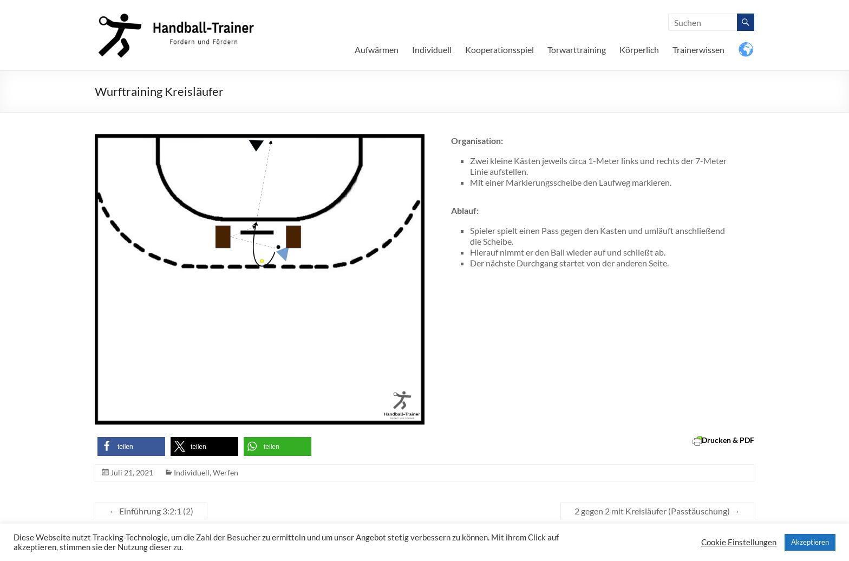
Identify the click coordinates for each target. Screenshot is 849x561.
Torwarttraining (576, 49)
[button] (131, 446)
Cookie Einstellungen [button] (738, 542)
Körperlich (639, 49)
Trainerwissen (698, 49)
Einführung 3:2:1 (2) (151, 511)
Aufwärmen (377, 49)
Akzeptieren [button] (810, 542)
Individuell (432, 49)
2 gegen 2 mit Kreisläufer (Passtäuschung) (657, 511)
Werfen (225, 472)
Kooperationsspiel (499, 49)
